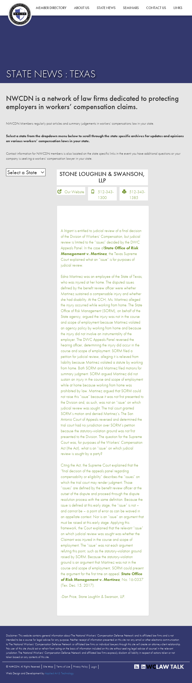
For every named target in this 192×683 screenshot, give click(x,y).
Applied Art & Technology (59, 673)
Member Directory (51, 8)
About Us (81, 8)
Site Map (48, 666)
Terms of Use (63, 666)
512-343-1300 (106, 194)
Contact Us (156, 8)
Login (94, 666)
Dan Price (69, 596)
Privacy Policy (80, 666)
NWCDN (20, 14)
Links (178, 8)
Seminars (131, 8)
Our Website (74, 191)
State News (106, 8)
